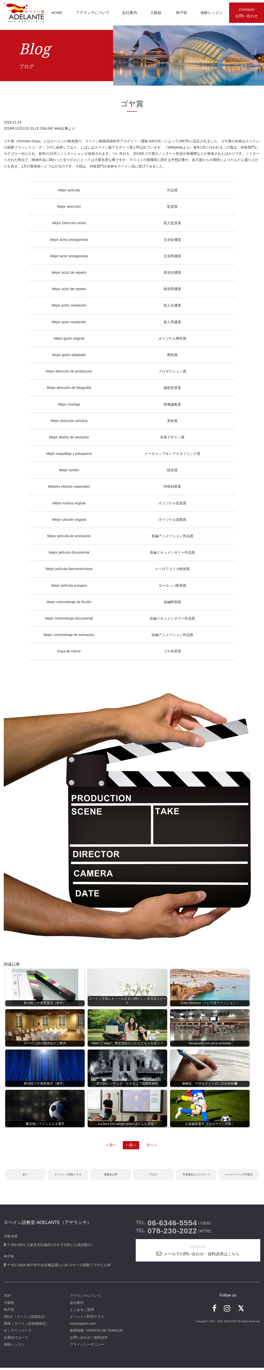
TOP (7, 1298)
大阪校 (9, 1305)
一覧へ (131, 1145)
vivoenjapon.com (83, 1326)
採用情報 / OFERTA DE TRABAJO (96, 1333)
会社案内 (77, 1305)
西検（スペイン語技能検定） (26, 1326)
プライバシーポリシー (87, 1347)
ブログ (153, 1175)
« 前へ (111, 1145)
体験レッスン (14, 1347)
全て (25, 1175)
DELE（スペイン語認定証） (26, 1319)
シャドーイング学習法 (239, 1175)
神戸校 (9, 1312)
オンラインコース (18, 1333)
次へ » (151, 1145)
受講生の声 (110, 1175)
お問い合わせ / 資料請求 (89, 1340)
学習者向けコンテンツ (196, 1175)
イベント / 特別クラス (67, 1175)
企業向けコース (16, 1340)
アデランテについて (85, 1298)
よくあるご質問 (82, 1312)
